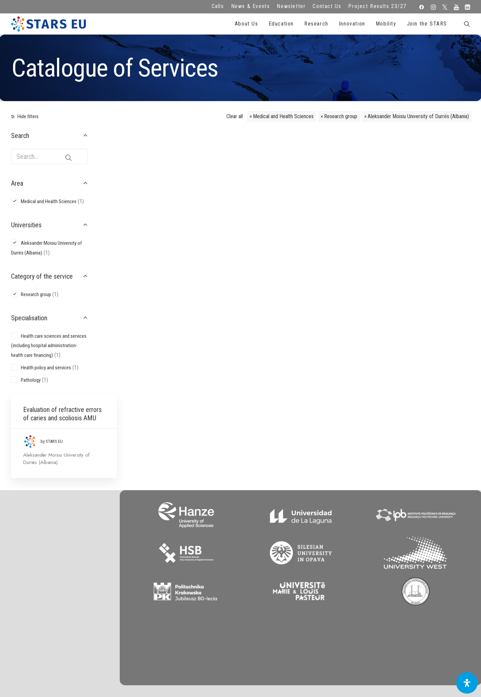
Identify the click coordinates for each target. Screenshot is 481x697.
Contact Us (327, 6)
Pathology (31, 380)
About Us (246, 23)
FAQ (180, 563)
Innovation (352, 23)
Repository (301, 563)
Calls (218, 6)
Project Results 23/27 (377, 6)
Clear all (234, 116)
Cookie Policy (180, 591)
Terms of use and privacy (180, 582)
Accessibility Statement (180, 600)
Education (281, 23)
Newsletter (291, 6)
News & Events (250, 6)
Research (316, 23)
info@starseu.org (59, 563)
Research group (340, 116)
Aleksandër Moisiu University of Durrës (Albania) (418, 116)
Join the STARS (427, 23)
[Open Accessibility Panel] (467, 683)
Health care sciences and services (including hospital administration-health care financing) (49, 345)
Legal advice (180, 572)
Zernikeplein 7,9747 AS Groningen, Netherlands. (59, 572)
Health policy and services (46, 368)
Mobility (386, 23)
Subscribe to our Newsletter (422, 570)
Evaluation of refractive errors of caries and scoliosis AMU (149, 160)
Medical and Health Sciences (283, 116)
